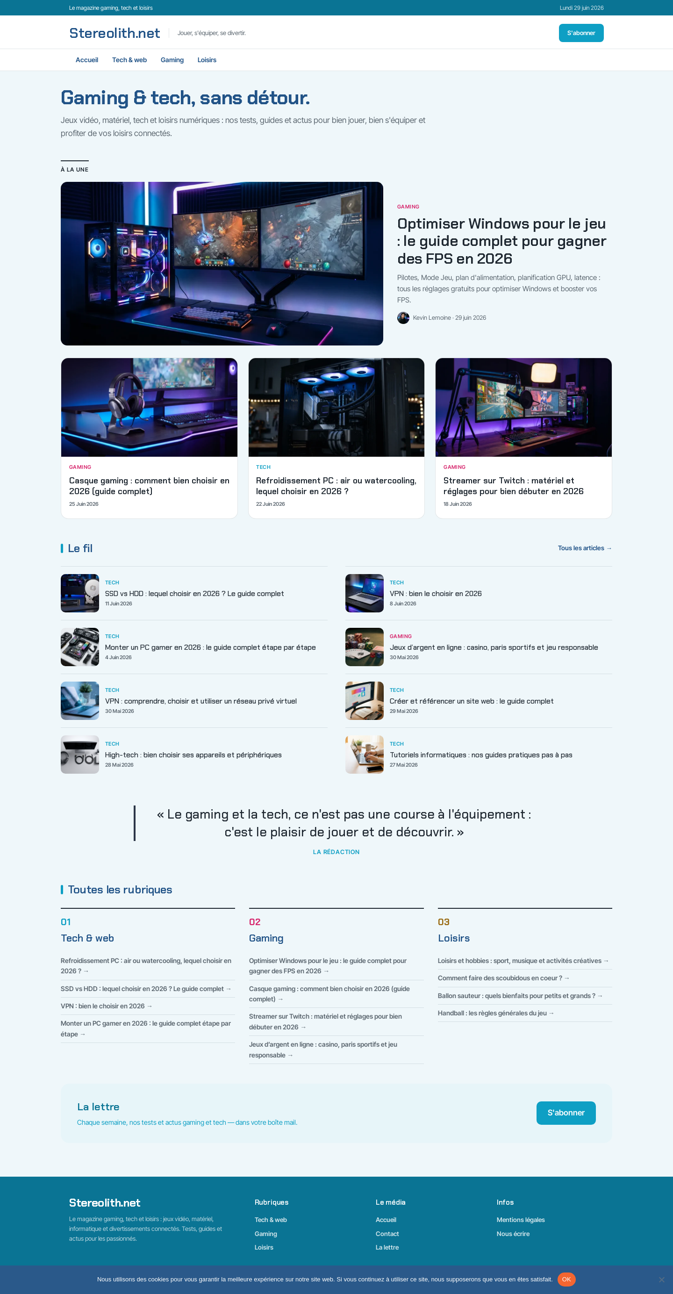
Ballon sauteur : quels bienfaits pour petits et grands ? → (520, 995)
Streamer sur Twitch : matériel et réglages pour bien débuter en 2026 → (325, 1021)
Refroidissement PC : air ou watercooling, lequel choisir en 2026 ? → (146, 965)
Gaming (172, 60)
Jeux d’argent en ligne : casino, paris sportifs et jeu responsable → (323, 1049)
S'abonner (581, 32)
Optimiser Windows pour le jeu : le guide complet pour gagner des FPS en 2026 (501, 241)
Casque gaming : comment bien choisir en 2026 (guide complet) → (329, 994)
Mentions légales (521, 1219)
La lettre (387, 1247)
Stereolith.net (114, 33)
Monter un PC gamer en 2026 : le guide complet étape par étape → (146, 1028)
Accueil (87, 60)
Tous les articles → (585, 548)
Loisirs (207, 60)
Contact (387, 1233)
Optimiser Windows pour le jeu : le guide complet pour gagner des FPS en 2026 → (328, 965)
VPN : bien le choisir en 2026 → (107, 1006)
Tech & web (129, 60)
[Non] (661, 1279)
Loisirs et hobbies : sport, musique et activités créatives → (523, 960)
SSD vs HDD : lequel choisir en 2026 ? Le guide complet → (146, 988)
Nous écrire (513, 1233)
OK (566, 1279)
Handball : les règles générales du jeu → (496, 1013)
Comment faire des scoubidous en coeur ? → (504, 978)
